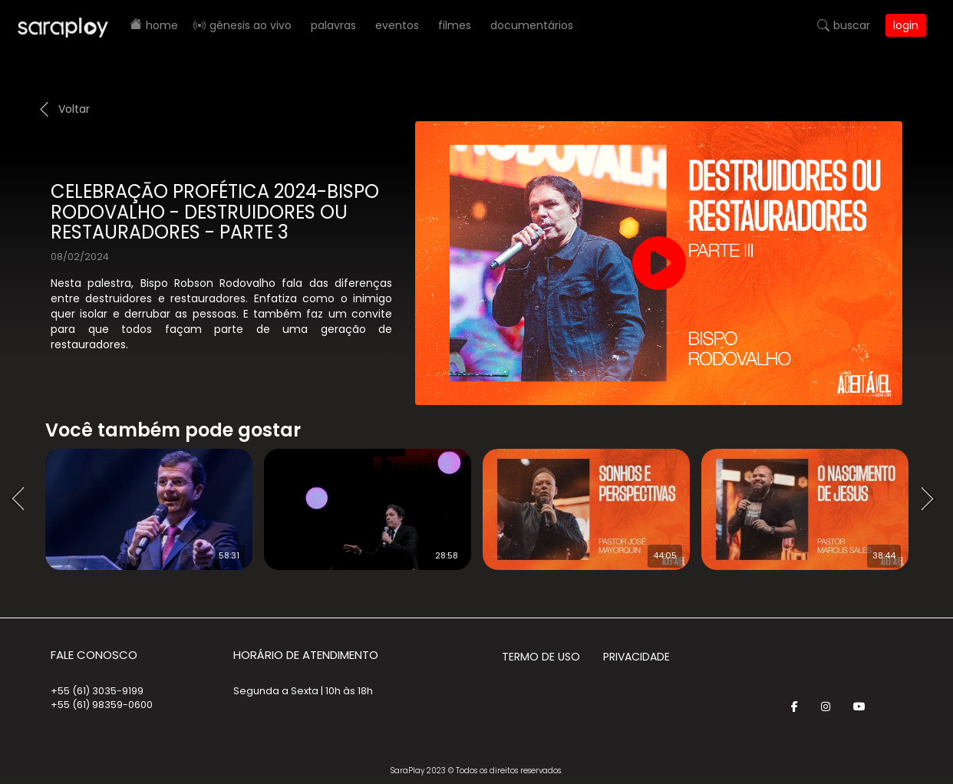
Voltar (74, 109)
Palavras (333, 25)
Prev (22, 499)
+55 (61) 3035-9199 (97, 690)
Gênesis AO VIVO (250, 25)
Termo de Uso (541, 656)
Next (933, 499)
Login (905, 25)
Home (162, 25)
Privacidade (636, 656)
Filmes (454, 25)
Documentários (531, 25)
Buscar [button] (851, 25)
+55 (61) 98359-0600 (102, 704)
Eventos (397, 25)
